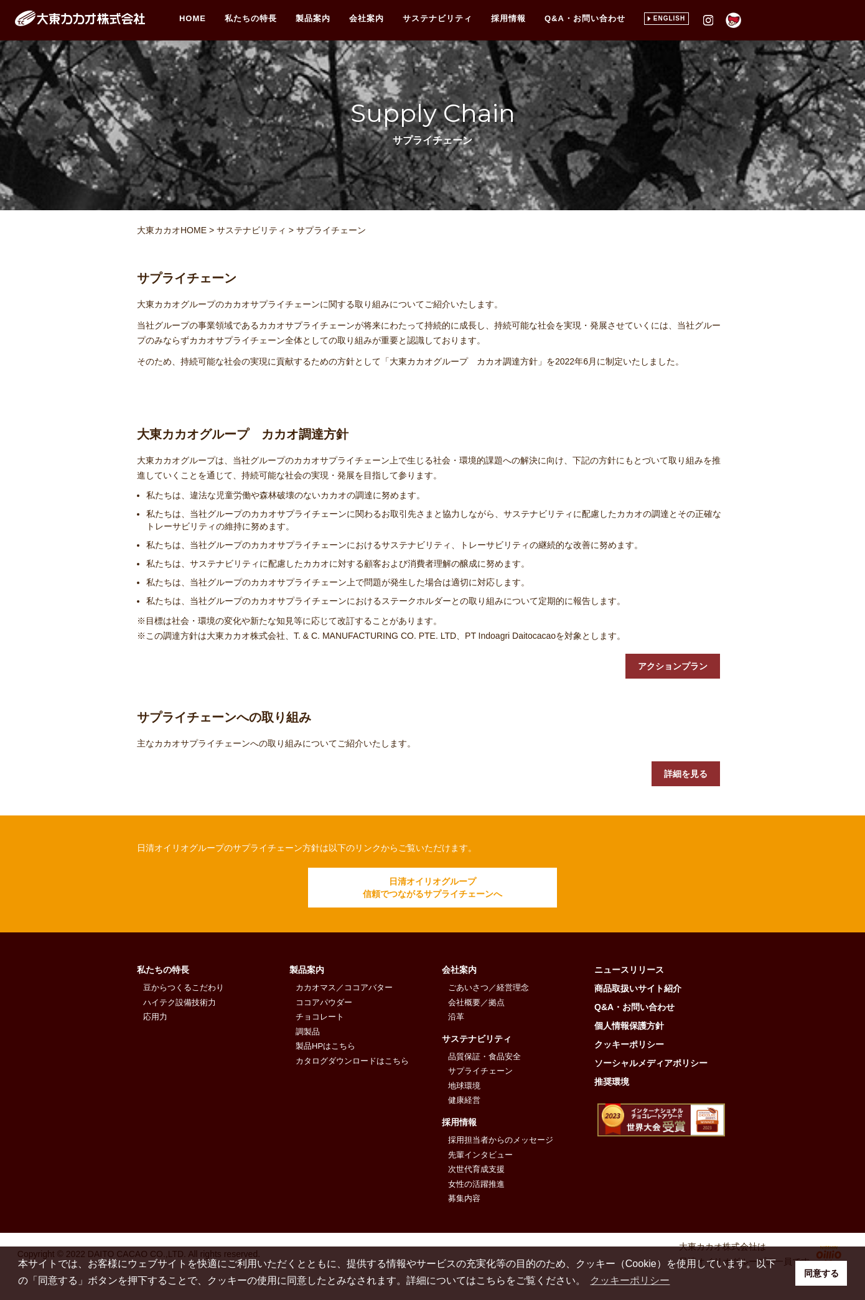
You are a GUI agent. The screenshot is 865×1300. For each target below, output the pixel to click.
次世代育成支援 (476, 1169)
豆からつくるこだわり (183, 987)
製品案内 (313, 18)
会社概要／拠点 (476, 1002)
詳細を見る (686, 774)
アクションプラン (673, 666)
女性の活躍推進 (476, 1184)
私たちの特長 (163, 970)
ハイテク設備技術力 (179, 1002)
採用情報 (508, 18)
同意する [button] (821, 1273)
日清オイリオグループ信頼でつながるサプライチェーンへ (432, 887)
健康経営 (464, 1100)
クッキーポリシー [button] (630, 1280)
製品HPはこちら (325, 1046)
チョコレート (320, 1016)
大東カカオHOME (172, 230)
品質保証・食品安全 (484, 1056)
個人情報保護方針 (629, 1026)
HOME (192, 18)
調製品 (308, 1031)
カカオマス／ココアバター (344, 987)
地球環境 (464, 1085)
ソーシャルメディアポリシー (651, 1063)
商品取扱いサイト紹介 (637, 988)
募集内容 (464, 1198)
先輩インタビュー (480, 1154)
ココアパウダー (324, 1002)
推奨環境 (611, 1082)
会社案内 (366, 18)
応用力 (155, 1016)
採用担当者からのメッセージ (500, 1139)
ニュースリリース (629, 970)
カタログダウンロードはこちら (352, 1061)
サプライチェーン (331, 230)
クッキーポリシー (629, 1044)
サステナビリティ (437, 18)
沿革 (456, 1016)
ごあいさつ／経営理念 (488, 987)
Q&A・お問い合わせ (585, 18)
